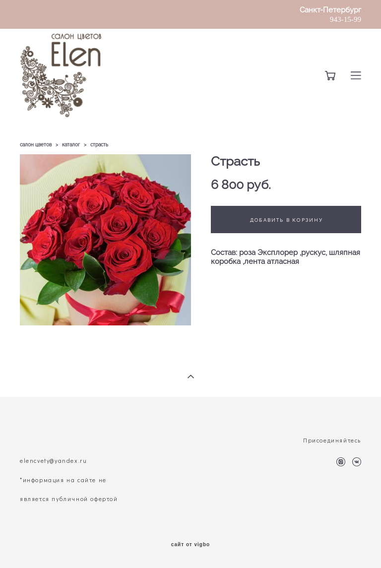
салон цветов (36, 144)
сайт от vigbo (190, 544)
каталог (71, 144)
